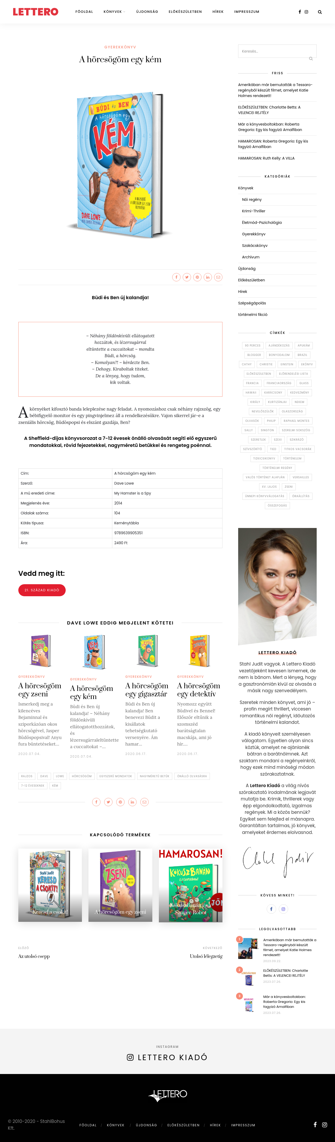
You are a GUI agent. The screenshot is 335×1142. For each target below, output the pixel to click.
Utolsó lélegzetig (206, 956)
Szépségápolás (252, 303)
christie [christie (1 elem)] (266, 364)
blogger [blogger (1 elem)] (254, 355)
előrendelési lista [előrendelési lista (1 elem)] (293, 374)
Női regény (252, 199)
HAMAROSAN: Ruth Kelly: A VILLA (266, 158)
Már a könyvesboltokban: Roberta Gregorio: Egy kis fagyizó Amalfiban (270, 127)
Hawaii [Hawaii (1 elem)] (251, 393)
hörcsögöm (82, 776)
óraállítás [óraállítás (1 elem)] (301, 496)
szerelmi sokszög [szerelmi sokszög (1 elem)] (296, 430)
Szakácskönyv (254, 245)
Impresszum (246, 11)
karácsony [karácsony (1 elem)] (273, 393)
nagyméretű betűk (155, 776)
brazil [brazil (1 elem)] (302, 355)
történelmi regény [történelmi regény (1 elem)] (277, 468)
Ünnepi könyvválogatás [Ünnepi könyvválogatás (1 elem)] (264, 496)
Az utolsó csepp (34, 956)
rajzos (26, 776)
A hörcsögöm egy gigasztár (146, 690)
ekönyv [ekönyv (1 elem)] (307, 364)
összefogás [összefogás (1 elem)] (277, 506)
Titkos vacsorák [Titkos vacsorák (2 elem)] (297, 449)
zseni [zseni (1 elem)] (289, 487)
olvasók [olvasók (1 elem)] (252, 421)
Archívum (251, 257)
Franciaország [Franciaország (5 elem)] (279, 383)
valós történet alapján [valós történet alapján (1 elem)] (265, 477)
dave (44, 776)
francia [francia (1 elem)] (252, 383)
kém (55, 786)
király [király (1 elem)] (255, 402)
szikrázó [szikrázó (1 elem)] (297, 440)
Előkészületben (185, 11)
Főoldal (84, 11)
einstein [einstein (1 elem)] (287, 364)
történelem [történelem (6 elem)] (292, 459)
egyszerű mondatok (116, 776)
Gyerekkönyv (120, 47)
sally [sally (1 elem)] (248, 430)
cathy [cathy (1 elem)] (247, 364)
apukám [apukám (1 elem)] (304, 346)
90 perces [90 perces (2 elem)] (253, 346)
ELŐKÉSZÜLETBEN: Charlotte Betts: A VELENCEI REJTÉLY (285, 973)
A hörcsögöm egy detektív (198, 690)
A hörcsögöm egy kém (91, 692)
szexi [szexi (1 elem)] (278, 440)
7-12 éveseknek (32, 786)
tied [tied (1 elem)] (273, 449)
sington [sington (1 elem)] (267, 430)
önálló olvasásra (192, 776)
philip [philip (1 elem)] (271, 421)
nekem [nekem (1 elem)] (299, 402)
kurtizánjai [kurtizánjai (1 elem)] (277, 402)
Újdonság (147, 11)
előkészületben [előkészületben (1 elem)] (259, 374)
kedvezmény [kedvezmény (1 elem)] (299, 393)
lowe (60, 776)
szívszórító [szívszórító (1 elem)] (252, 449)
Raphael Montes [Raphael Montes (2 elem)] (296, 421)
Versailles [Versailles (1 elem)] (301, 477)
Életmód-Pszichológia (262, 222)
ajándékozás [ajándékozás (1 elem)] (279, 346)
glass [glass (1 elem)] (304, 383)
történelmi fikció (252, 314)
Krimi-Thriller (253, 211)
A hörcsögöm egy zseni (39, 690)
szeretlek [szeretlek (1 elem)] (258, 440)
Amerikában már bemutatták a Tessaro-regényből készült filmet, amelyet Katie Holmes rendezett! (275, 90)
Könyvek (113, 11)
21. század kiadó (42, 590)
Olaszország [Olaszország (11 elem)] (292, 411)
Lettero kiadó (173, 1057)
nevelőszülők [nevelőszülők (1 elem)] (263, 411)
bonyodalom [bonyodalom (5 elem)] (279, 355)
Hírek (218, 11)
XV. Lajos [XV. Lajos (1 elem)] (269, 487)
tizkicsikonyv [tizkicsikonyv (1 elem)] (264, 459)
